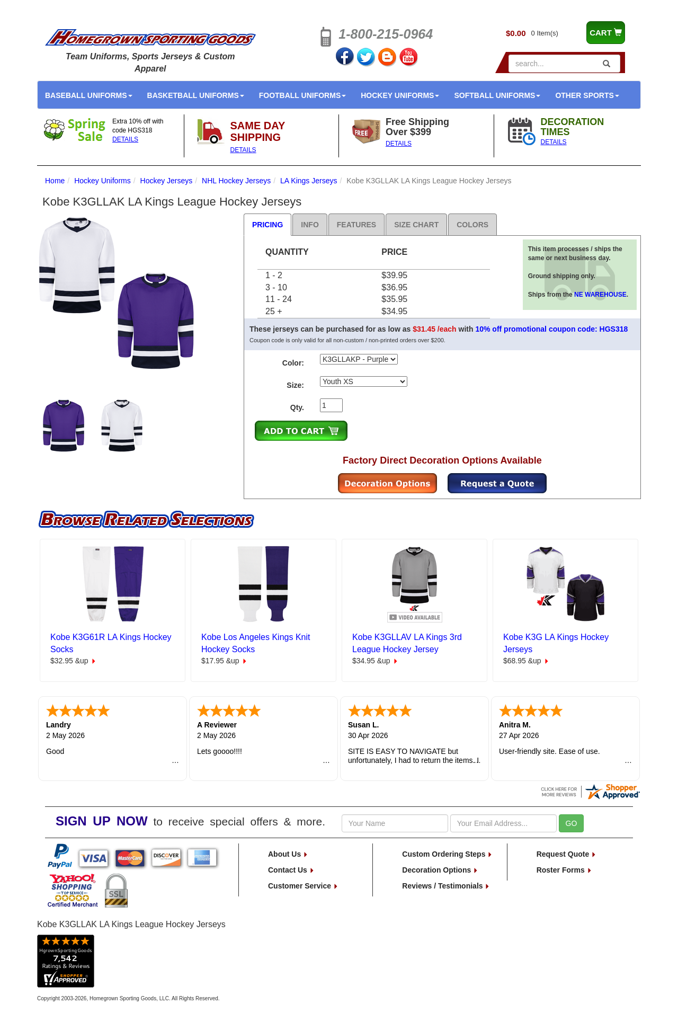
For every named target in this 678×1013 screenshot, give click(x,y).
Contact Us (291, 870)
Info (309, 224)
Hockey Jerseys (166, 180)
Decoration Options (440, 870)
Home (55, 180)
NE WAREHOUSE (600, 294)
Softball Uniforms (497, 95)
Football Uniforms (302, 95)
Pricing (267, 224)
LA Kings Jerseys (308, 180)
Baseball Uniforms (88, 95)
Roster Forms (564, 870)
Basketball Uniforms (195, 95)
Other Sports (587, 95)
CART (606, 32)
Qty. (297, 407)
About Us (288, 854)
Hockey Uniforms (400, 95)
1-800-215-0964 (385, 33)
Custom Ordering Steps (447, 854)
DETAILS (125, 139)
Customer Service (303, 886)
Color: (293, 363)
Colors (472, 224)
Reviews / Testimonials (446, 886)
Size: (295, 385)
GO (571, 823)
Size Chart (416, 224)
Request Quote (566, 854)
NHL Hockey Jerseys (236, 180)
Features (356, 224)
